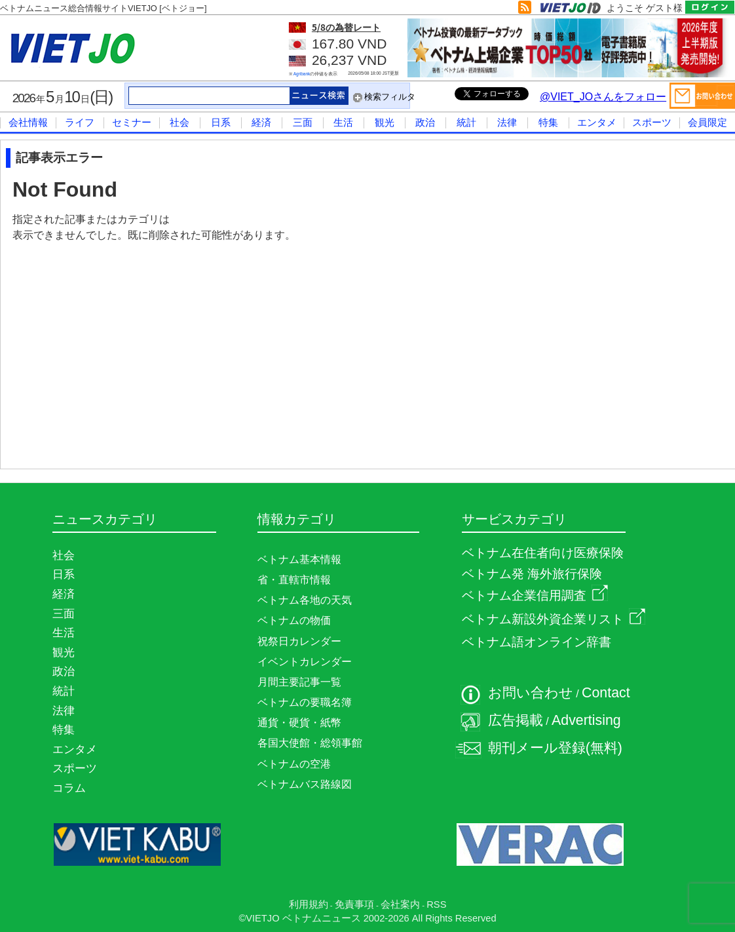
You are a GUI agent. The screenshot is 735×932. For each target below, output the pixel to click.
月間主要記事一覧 (299, 682)
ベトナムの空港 (294, 763)
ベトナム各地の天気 (304, 600)
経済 (261, 122)
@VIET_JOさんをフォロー (603, 96)
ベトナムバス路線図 (304, 784)
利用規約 (308, 904)
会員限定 (707, 122)
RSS (436, 904)
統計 (466, 122)
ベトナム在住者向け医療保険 (543, 553)
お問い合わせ (530, 693)
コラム (69, 787)
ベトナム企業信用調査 (535, 595)
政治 (425, 122)
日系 (221, 122)
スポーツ (651, 122)
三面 (302, 122)
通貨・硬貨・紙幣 (299, 722)
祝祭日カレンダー (299, 641)
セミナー (131, 122)
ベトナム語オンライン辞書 (536, 642)
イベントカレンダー (304, 661)
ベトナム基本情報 (299, 559)
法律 (507, 122)
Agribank (302, 73)
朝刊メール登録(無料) (555, 748)
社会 (179, 122)
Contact (606, 693)
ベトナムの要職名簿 (304, 702)
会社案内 (400, 904)
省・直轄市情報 (294, 579)
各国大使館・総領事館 (309, 742)
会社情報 (28, 122)
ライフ (79, 122)
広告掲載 (515, 720)
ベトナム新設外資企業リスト (553, 619)
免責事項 (354, 904)
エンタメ (596, 122)
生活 (343, 122)
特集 (548, 122)
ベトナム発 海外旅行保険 (532, 574)
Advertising (586, 720)
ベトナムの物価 (294, 620)
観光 (384, 122)
